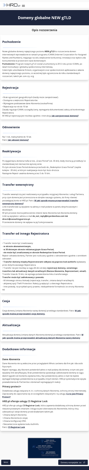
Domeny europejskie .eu (71, 463)
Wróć (6, 462)
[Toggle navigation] (23, 5)
